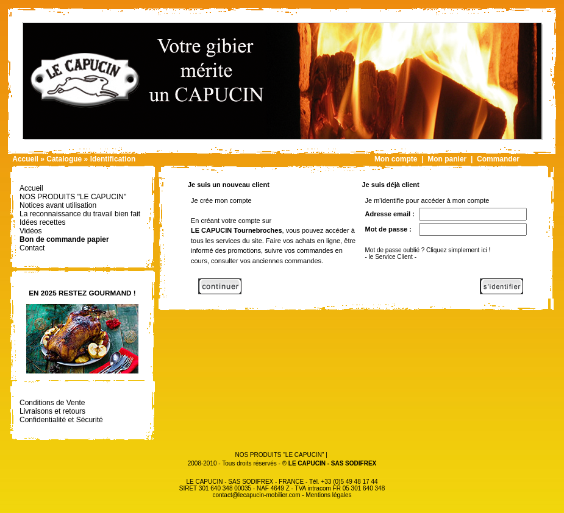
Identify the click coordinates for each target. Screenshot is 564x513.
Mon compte (396, 159)
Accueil (25, 159)
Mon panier (446, 159)
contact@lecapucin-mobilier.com (256, 495)
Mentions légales (328, 495)
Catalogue (64, 159)
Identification (113, 159)
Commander (498, 159)
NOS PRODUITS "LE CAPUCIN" (279, 454)
